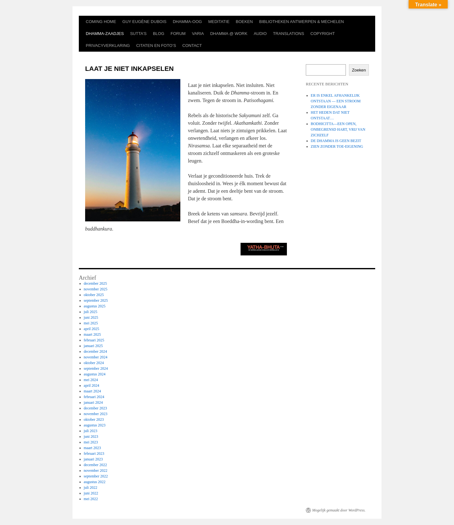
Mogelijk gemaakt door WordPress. (338, 510)
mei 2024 (91, 380)
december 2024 (95, 351)
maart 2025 (92, 334)
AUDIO (260, 33)
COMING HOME (101, 21)
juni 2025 (91, 317)
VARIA (198, 33)
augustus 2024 (95, 374)
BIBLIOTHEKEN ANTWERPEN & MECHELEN (301, 21)
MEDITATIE (218, 21)
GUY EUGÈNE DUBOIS (144, 21)
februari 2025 (94, 340)
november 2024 (96, 357)
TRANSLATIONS (288, 33)
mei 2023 (91, 442)
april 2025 (91, 329)
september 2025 (96, 300)
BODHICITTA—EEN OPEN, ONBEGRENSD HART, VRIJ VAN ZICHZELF (338, 129)
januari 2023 (93, 459)
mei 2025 (91, 323)
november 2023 (96, 414)
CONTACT (192, 45)
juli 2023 (90, 431)
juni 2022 (91, 493)
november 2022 (96, 470)
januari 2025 (93, 346)
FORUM (178, 33)
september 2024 (96, 368)
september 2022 (96, 476)
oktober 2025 (94, 295)
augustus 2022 (95, 482)
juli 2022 (90, 487)
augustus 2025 (95, 306)
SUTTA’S (138, 33)
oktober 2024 (94, 363)
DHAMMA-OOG (187, 21)
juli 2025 (90, 312)
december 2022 (95, 465)
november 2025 (96, 289)
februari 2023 (94, 453)
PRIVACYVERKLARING (108, 45)
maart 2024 (92, 391)
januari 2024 (93, 402)
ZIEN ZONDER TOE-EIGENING (337, 146)
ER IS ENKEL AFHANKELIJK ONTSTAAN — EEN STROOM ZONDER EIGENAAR (336, 101)
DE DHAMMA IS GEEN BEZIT (336, 141)
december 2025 (95, 283)
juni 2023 (91, 436)
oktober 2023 (94, 419)
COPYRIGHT (323, 33)
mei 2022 (91, 499)
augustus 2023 (95, 425)
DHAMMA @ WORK (228, 33)
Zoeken (359, 70)
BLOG (158, 33)
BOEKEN (244, 21)
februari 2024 (94, 397)
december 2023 (95, 408)
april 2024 (91, 385)
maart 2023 (92, 448)
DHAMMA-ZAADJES (105, 33)
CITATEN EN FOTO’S (156, 45)
